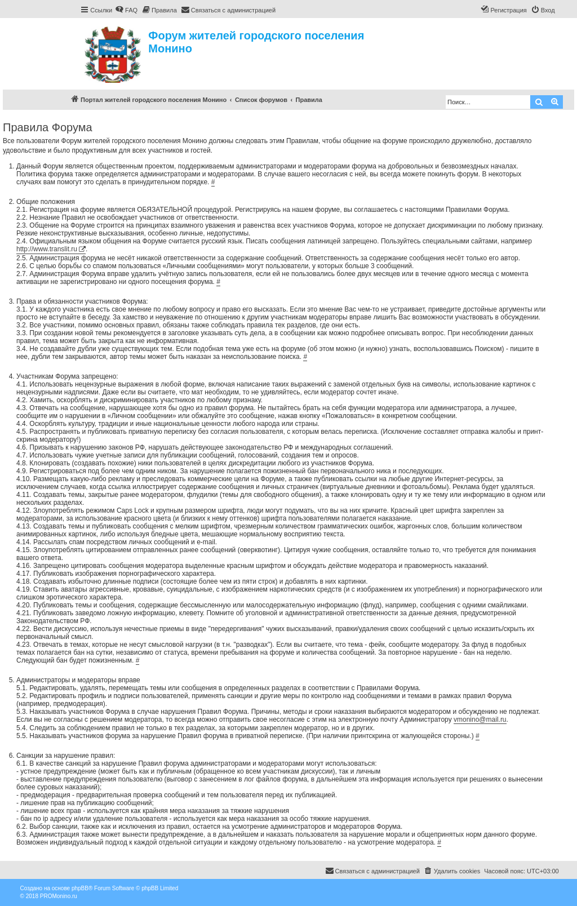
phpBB (80, 888)
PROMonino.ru (58, 896)
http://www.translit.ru (46, 249)
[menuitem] (126, 10)
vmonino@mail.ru (480, 719)
